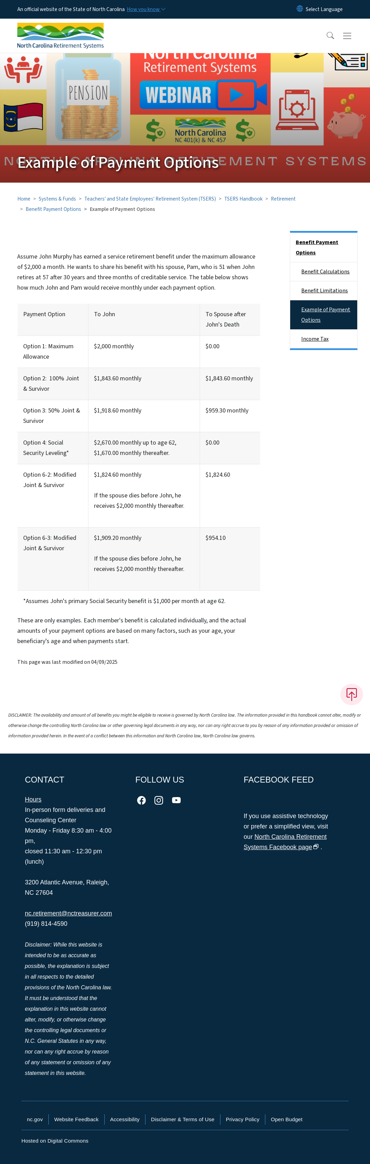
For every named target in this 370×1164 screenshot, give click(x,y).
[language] (324, 9)
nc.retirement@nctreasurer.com (68, 913)
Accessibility (125, 1119)
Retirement (283, 199)
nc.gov (35, 1119)
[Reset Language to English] (300, 9)
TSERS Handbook (243, 199)
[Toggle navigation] (354, 36)
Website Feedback (76, 1119)
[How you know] (146, 9)
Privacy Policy (242, 1119)
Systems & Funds (57, 199)
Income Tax (315, 339)
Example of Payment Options (325, 315)
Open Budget (287, 1119)
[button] (325, 36)
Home (23, 199)
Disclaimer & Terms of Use (183, 1119)
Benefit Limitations (324, 290)
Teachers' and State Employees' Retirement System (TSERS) (150, 199)
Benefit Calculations (325, 271)
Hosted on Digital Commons (54, 1141)
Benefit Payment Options (53, 209)
